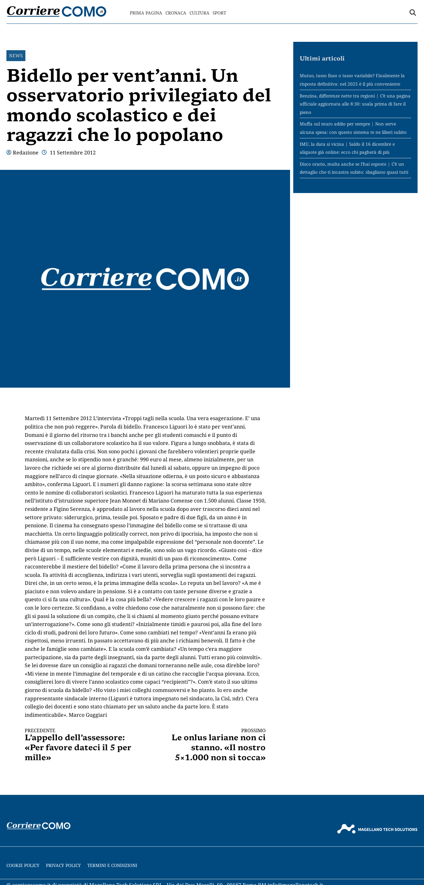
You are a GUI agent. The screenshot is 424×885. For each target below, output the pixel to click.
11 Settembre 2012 (73, 152)
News (16, 55)
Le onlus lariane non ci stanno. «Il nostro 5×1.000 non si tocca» (211, 744)
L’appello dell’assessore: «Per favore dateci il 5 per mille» (79, 744)
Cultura (199, 13)
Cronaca (175, 13)
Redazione (26, 152)
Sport (219, 13)
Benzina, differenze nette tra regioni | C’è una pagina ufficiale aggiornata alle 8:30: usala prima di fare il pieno (355, 104)
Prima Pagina (146, 13)
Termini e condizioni (112, 865)
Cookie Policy (23, 865)
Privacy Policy (63, 865)
